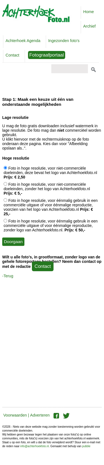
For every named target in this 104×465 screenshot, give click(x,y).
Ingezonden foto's (64, 40)
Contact (12, 55)
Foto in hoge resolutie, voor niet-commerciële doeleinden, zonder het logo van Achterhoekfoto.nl (47, 188)
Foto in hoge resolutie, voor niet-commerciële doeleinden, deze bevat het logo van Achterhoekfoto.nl (50, 172)
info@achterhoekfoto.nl (34, 446)
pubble (86, 446)
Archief (89, 26)
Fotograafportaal (46, 55)
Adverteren (40, 415)
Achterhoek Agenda (23, 40)
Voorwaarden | (16, 415)
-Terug (7, 276)
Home (88, 11)
